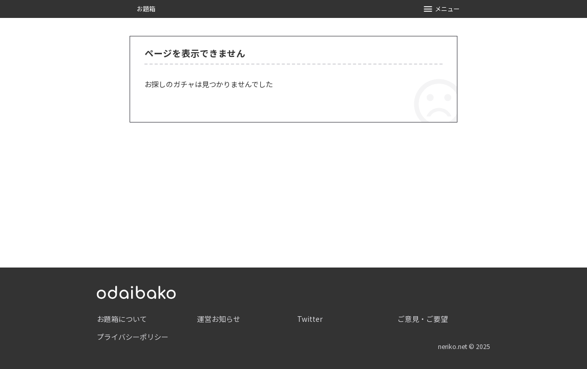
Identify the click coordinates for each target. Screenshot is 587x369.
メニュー (441, 9)
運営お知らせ (218, 319)
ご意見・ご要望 (422, 319)
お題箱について (122, 319)
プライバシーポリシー (133, 337)
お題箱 (146, 8)
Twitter (310, 319)
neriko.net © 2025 (464, 346)
